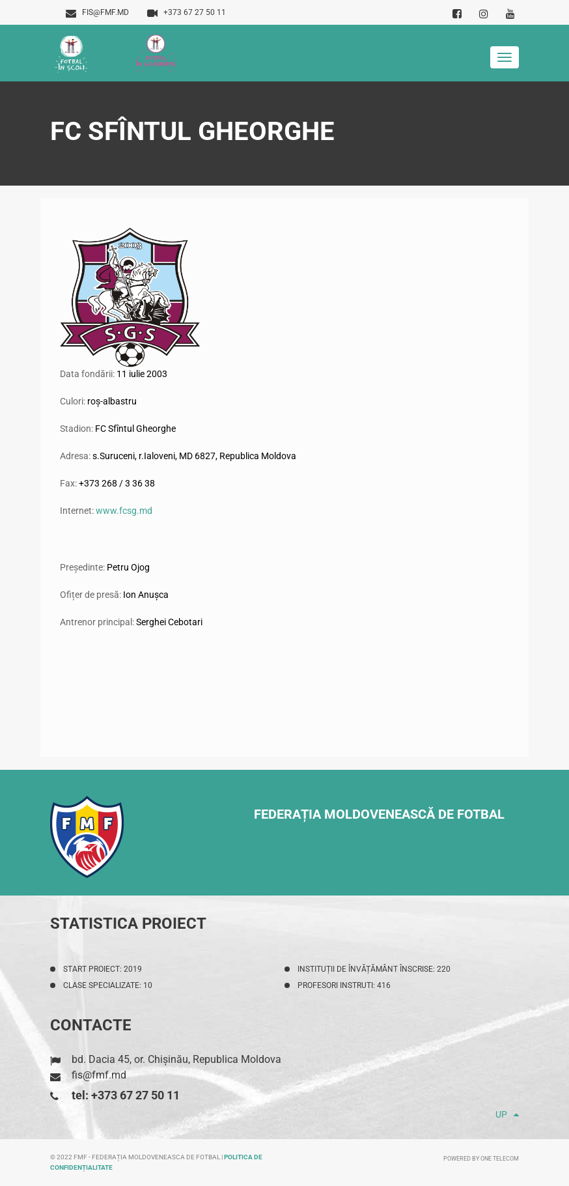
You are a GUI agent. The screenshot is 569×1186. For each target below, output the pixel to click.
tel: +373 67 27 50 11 (126, 1095)
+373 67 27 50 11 (186, 12)
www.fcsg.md (124, 510)
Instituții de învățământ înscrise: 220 (374, 969)
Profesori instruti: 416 (344, 985)
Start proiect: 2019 (102, 969)
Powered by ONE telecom (481, 1158)
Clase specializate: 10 (107, 985)
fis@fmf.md (97, 12)
